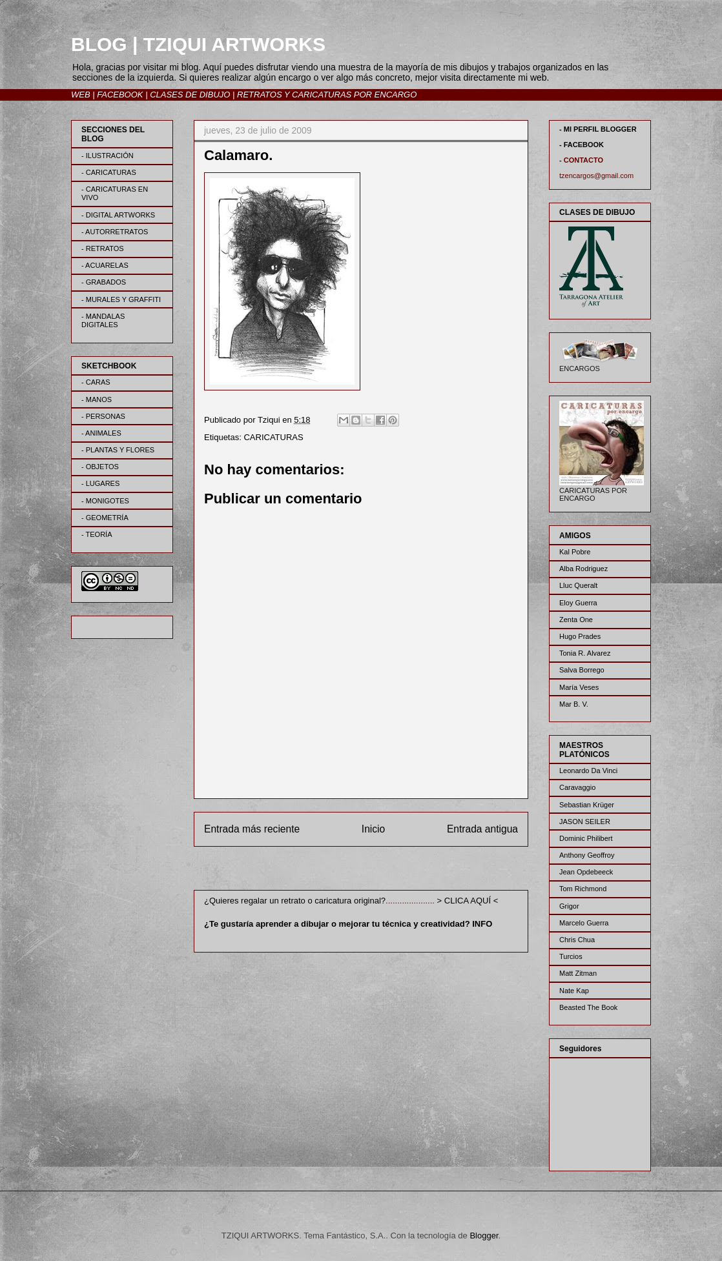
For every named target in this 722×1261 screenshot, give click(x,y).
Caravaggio (577, 787)
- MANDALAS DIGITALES (103, 320)
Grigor (569, 906)
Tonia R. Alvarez (584, 653)
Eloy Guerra (578, 603)
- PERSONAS (103, 416)
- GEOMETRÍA (105, 517)
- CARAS (95, 382)
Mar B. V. (573, 704)
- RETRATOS (102, 248)
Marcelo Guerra (583, 923)
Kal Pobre (574, 552)
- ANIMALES (101, 433)
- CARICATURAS (108, 172)
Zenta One (576, 619)
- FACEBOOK (581, 144)
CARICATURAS (273, 437)
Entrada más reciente (252, 828)
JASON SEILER (584, 821)
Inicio (373, 828)
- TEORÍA (96, 534)
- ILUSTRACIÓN (107, 155)
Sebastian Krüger (586, 805)
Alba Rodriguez (583, 568)
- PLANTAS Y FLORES (117, 450)
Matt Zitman (578, 973)
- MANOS (96, 399)
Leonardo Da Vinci (588, 770)
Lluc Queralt (578, 585)
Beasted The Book (588, 1007)
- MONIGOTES (105, 501)
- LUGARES (100, 483)
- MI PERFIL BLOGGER (598, 129)
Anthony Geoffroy (586, 855)
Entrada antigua (482, 828)
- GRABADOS (103, 282)
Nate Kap (574, 990)
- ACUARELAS (105, 265)
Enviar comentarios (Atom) (387, 871)
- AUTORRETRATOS (114, 232)
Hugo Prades (580, 636)
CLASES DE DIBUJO (190, 94)
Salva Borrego (581, 670)
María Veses (579, 687)
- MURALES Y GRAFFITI (121, 299)
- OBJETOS (100, 466)
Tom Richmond (582, 889)
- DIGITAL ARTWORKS (118, 215)
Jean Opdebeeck (586, 872)
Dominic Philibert (586, 838)
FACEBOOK (120, 94)
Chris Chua (577, 939)
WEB (80, 94)
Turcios (571, 956)
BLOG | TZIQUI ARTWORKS (198, 44)
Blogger (483, 1235)
